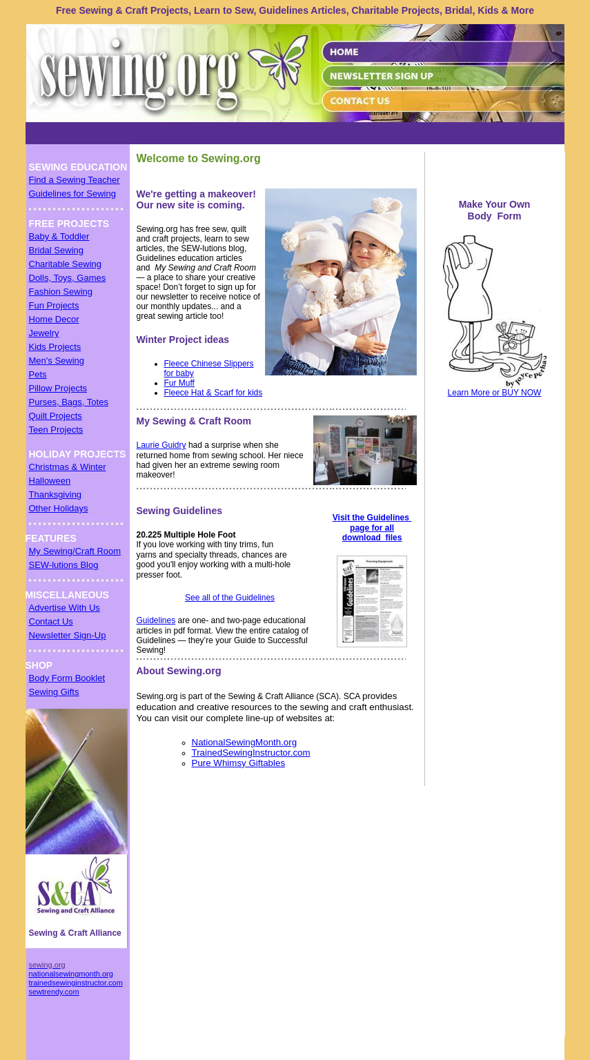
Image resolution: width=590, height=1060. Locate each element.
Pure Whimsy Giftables (239, 763)
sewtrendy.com (54, 992)
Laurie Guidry (161, 445)
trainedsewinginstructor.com (76, 983)
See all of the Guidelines (230, 597)
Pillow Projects (58, 388)
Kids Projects (55, 347)
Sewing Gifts (54, 692)
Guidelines (156, 620)
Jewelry (44, 333)
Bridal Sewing (56, 250)
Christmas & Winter (67, 467)
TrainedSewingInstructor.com (251, 752)
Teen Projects (56, 429)
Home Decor (54, 319)
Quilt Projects (55, 416)
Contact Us (51, 621)
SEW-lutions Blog (64, 565)
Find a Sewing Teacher (74, 180)
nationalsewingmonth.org (71, 974)
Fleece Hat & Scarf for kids (213, 393)
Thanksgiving (55, 494)
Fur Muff (179, 383)
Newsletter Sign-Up (67, 635)
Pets (38, 374)
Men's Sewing (57, 360)
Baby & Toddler (59, 236)
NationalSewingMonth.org (244, 742)
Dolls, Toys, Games (67, 278)
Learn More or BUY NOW (495, 393)
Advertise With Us (64, 607)
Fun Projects (54, 305)
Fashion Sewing (61, 291)
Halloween (50, 480)
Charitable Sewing (65, 264)
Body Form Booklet (67, 678)
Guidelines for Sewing (72, 193)
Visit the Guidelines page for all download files (372, 527)
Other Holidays (58, 508)
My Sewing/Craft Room (75, 551)
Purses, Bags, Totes (68, 402)
